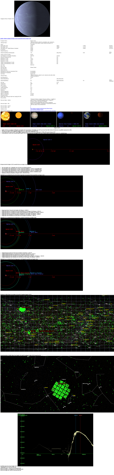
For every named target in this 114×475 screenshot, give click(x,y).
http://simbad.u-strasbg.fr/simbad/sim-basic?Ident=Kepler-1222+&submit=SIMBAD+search (41, 109)
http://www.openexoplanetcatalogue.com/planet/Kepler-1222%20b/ (43, 110)
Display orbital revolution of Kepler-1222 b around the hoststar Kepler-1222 (15, 38)
